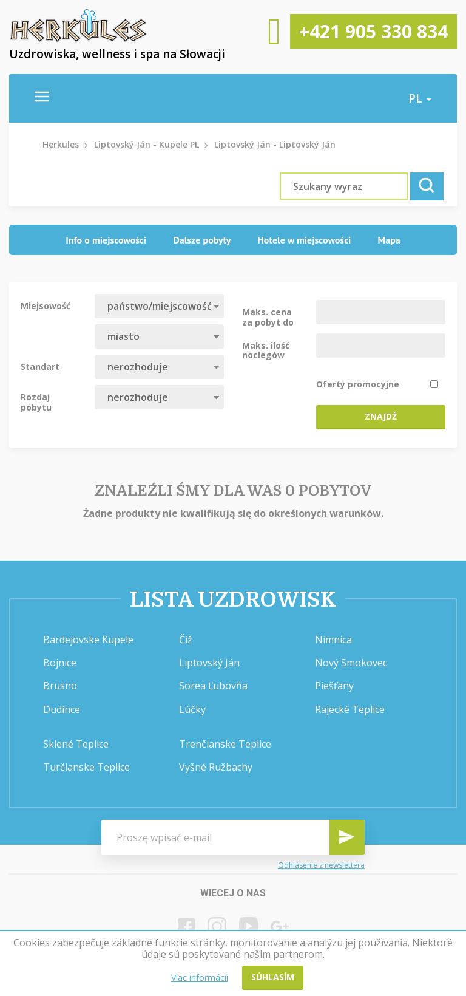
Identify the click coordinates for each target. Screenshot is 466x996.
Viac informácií (199, 977)
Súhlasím (272, 977)
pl (419, 98)
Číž (185, 639)
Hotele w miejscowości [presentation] (304, 240)
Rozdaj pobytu (36, 401)
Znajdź (381, 416)
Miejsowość (45, 305)
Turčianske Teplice (86, 767)
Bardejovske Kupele (88, 639)
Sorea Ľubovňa (213, 685)
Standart (40, 366)
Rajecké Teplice (350, 709)
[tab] (105, 240)
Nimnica (333, 639)
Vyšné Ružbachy (215, 767)
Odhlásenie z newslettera (321, 865)
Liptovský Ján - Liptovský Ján (275, 144)
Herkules (60, 144)
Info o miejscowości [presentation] (106, 240)
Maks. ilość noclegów (265, 349)
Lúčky (192, 709)
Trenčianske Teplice (225, 744)
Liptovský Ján (209, 662)
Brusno (60, 685)
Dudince (61, 709)
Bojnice (59, 662)
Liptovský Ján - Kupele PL (146, 144)
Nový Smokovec (351, 662)
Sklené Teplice (76, 744)
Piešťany (334, 685)
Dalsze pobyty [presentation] (202, 240)
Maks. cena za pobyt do (268, 316)
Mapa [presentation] (388, 240)
